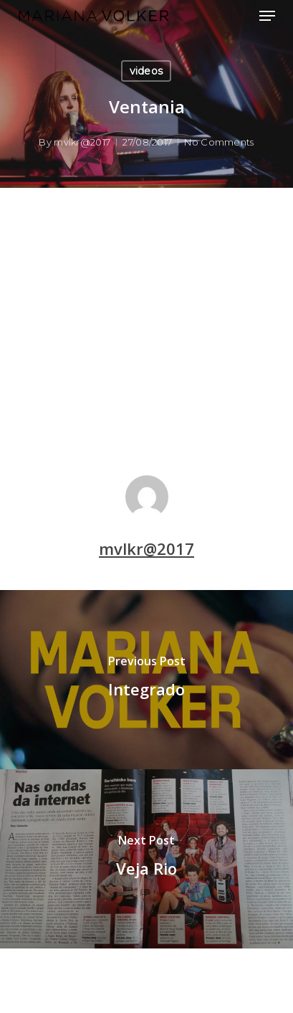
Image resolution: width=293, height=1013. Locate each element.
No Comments (219, 142)
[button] (267, 16)
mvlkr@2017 (82, 142)
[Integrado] (146, 679)
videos (146, 71)
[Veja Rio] (146, 858)
